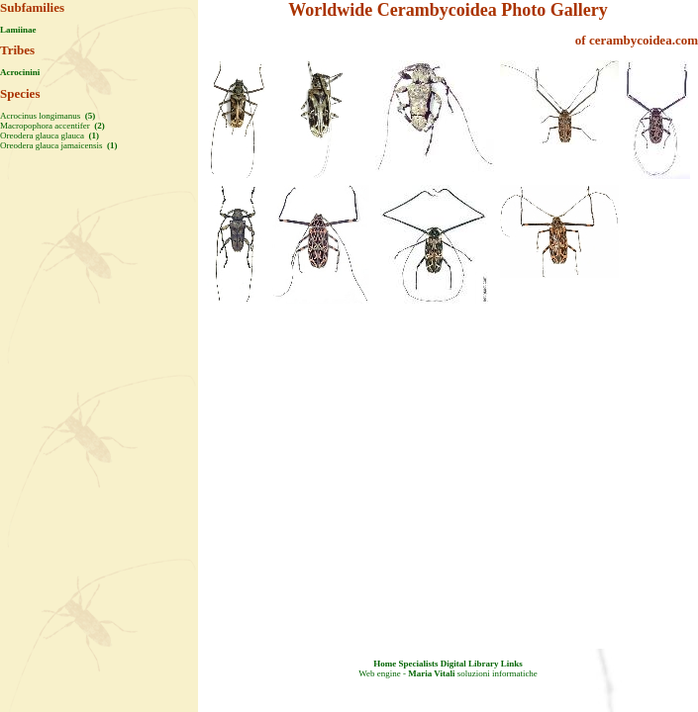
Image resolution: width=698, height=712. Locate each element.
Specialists (418, 663)
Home (384, 663)
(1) (92, 135)
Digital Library (470, 663)
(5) (89, 116)
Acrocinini (20, 72)
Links (512, 663)
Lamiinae (18, 30)
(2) (98, 126)
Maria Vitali (431, 673)
